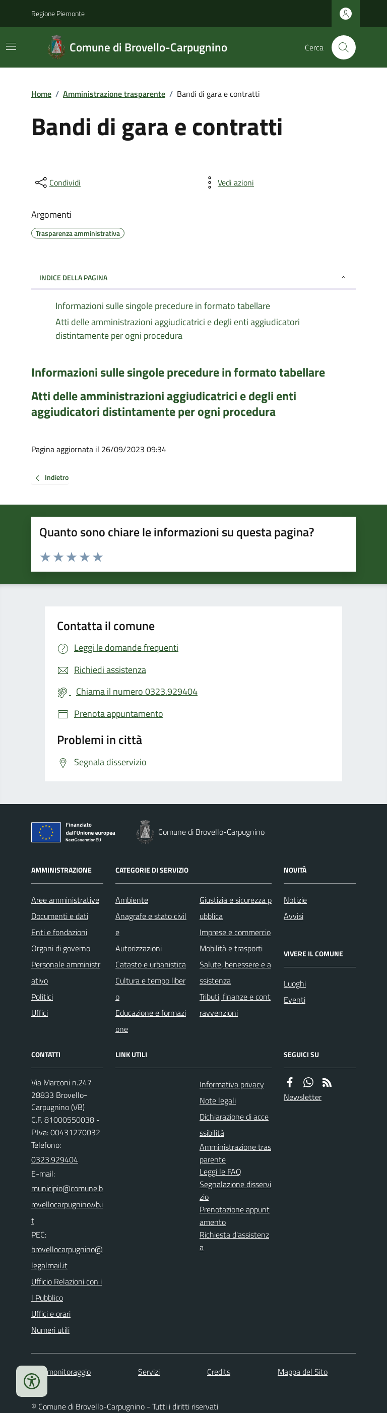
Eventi (294, 1000)
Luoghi (295, 983)
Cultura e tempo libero (150, 988)
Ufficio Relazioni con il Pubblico (66, 1289)
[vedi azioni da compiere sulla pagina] (228, 182)
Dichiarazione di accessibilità (234, 1125)
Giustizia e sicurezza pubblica (236, 908)
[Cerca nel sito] (340, 47)
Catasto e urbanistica (150, 964)
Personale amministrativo (65, 972)
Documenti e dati (59, 916)
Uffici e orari (51, 1314)
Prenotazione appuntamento (235, 1215)
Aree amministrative (65, 900)
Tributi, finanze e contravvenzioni (235, 1005)
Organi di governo (60, 948)
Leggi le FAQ (220, 1171)
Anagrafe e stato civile (150, 924)
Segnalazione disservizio (235, 1190)
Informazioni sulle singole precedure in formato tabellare (178, 372)
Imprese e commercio (235, 932)
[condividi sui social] (57, 182)
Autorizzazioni (138, 948)
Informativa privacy (232, 1084)
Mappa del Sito (303, 1372)
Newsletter (302, 1097)
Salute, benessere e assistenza (235, 972)
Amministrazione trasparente (114, 94)
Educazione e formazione (150, 1021)
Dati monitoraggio (61, 1372)
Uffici (39, 1013)
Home (41, 94)
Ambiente (131, 900)
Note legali (218, 1100)
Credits (218, 1372)
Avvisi (293, 916)
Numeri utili (50, 1330)
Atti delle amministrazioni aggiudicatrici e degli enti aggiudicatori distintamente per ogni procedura (163, 403)
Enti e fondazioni (59, 932)
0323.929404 (54, 1159)
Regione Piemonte (58, 13)
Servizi (149, 1372)
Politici (42, 997)
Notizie (295, 900)
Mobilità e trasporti (231, 948)
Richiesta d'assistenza (234, 1240)
